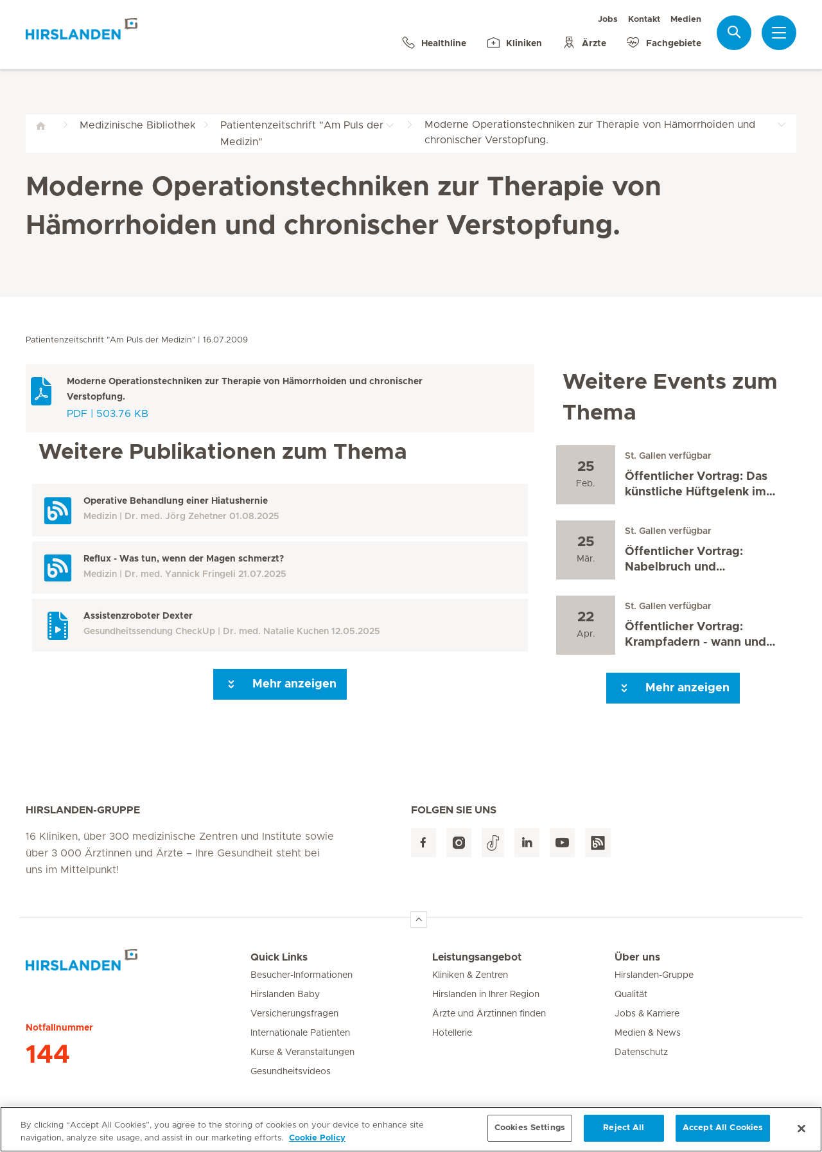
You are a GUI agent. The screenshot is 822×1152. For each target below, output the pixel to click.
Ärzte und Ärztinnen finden (489, 1013)
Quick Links (279, 957)
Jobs (608, 19)
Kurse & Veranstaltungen (302, 1052)
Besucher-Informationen (301, 975)
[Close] (801, 1134)
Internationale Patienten (300, 1033)
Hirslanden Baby (285, 994)
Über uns (637, 957)
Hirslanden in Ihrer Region (485, 994)
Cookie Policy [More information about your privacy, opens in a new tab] (317, 1144)
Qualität (631, 994)
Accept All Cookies (723, 1134)
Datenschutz (641, 1052)
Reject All (623, 1134)
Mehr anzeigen (280, 684)
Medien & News (648, 1033)
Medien (685, 19)
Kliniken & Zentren (470, 975)
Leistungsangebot (476, 957)
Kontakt (644, 19)
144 (48, 1055)
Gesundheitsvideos (290, 1071)
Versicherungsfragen (294, 1013)
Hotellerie (452, 1033)
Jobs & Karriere (647, 1013)
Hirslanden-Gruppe (654, 975)
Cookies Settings (529, 1134)
